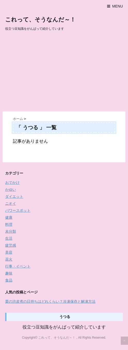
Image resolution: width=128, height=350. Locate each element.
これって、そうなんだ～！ (40, 19)
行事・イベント (17, 266)
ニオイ (10, 203)
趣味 (8, 273)
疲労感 (10, 245)
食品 (8, 280)
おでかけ (12, 182)
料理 (8, 224)
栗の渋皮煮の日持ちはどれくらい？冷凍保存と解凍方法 (50, 301)
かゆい (10, 189)
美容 (8, 252)
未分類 (10, 231)
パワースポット (17, 210)
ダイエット (14, 196)
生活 (8, 238)
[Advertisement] (64, 72)
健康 (8, 217)
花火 (8, 259)
